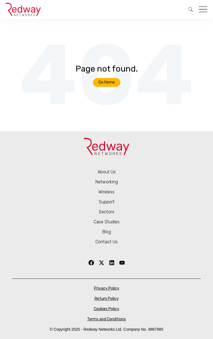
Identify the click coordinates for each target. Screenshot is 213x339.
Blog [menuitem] (106, 231)
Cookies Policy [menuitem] (106, 309)
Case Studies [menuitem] (106, 221)
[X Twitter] (101, 262)
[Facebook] (91, 262)
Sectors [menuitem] (106, 211)
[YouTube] (122, 262)
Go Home (106, 82)
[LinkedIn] (112, 262)
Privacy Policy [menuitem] (106, 288)
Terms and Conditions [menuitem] (106, 319)
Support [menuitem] (107, 201)
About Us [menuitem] (107, 171)
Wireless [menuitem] (106, 191)
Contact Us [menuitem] (106, 241)
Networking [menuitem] (106, 181)
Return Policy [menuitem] (107, 298)
